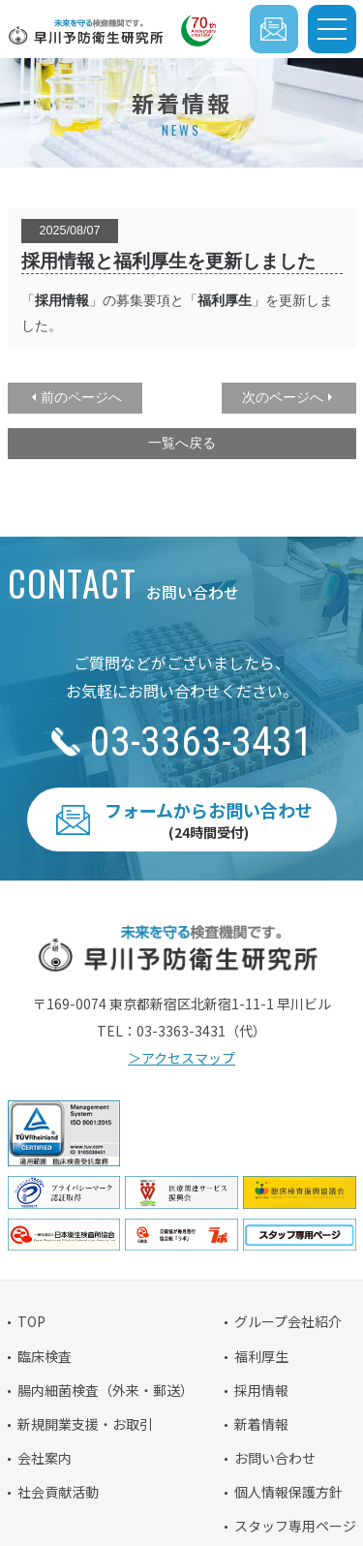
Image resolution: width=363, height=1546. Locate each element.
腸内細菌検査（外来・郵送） (105, 1390)
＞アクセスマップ (181, 1057)
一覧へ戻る (182, 442)
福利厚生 (261, 1356)
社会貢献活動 (58, 1491)
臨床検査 (44, 1356)
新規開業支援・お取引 (85, 1424)
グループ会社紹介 (288, 1321)
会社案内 (44, 1458)
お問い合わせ (275, 1458)
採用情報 (62, 300)
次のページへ (282, 397)
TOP (31, 1321)
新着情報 (261, 1424)
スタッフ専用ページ (295, 1525)
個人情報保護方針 (288, 1491)
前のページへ (81, 397)
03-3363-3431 (201, 741)
